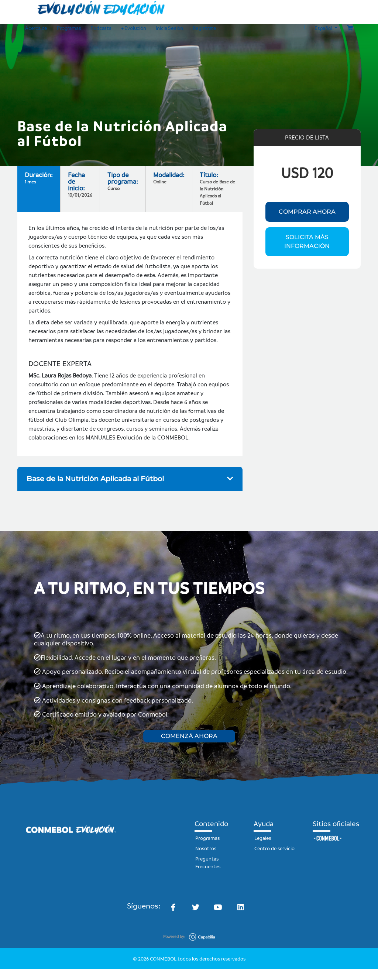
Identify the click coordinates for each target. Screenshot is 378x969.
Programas (69, 28)
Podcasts (100, 28)
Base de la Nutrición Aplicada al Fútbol (130, 478)
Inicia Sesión (169, 28)
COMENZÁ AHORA (189, 735)
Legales (262, 838)
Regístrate (204, 28)
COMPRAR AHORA (307, 211)
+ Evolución (133, 28)
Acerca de (36, 28)
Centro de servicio (274, 848)
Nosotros (205, 848)
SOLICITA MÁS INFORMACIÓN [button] (307, 241)
